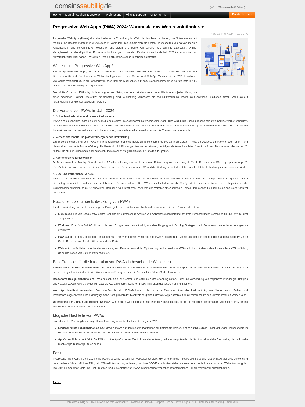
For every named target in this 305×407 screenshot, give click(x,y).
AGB (194, 402)
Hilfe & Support (136, 14)
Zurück (57, 382)
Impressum (232, 402)
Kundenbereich (242, 14)
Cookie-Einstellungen (178, 402)
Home (57, 14)
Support (159, 402)
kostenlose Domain (142, 402)
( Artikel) (227, 7)
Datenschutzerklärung (211, 402)
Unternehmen (159, 14)
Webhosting (114, 14)
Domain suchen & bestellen (83, 14)
